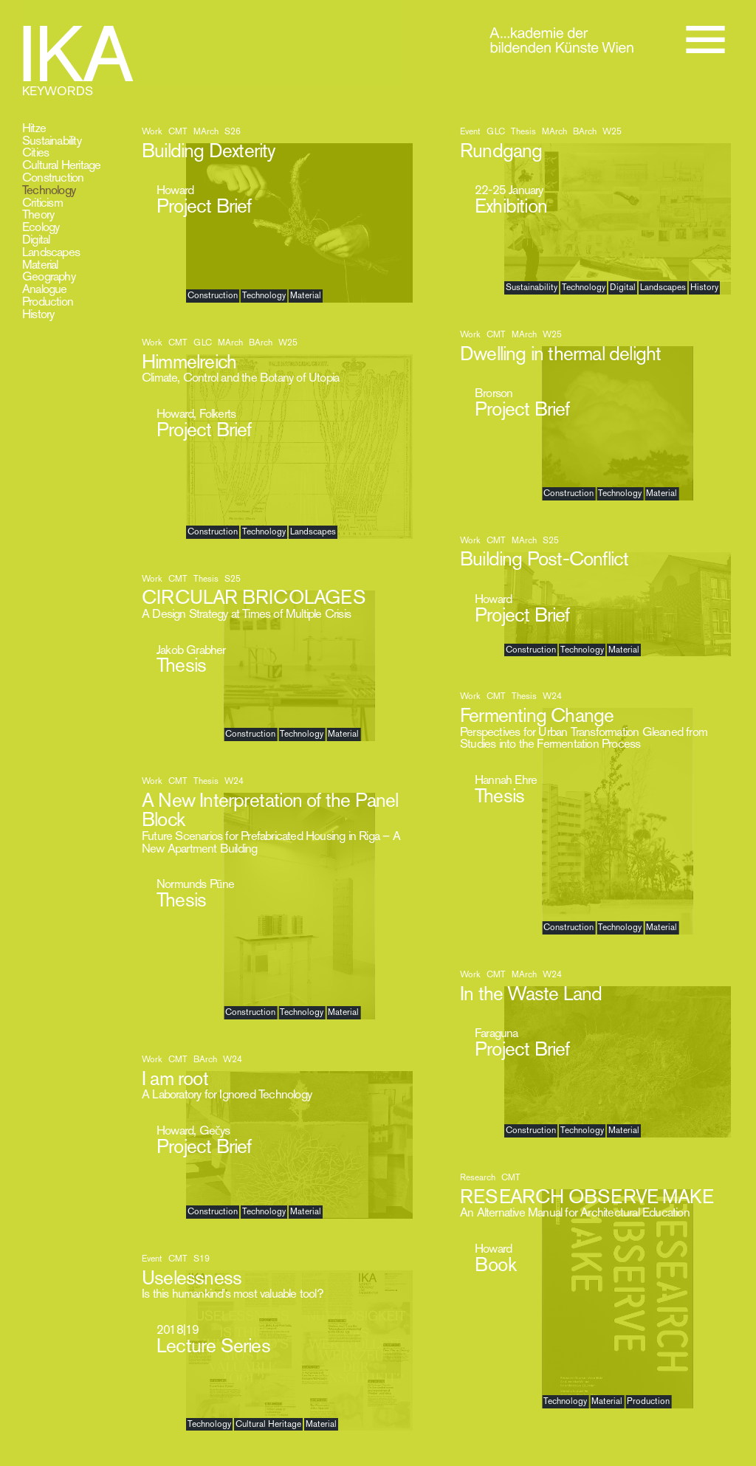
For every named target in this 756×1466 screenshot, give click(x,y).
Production (47, 301)
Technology (48, 190)
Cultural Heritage (61, 164)
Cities (35, 152)
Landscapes (51, 252)
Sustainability (51, 140)
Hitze (34, 128)
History (38, 314)
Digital (35, 239)
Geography (48, 276)
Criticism (42, 202)
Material (40, 264)
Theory (38, 214)
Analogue (44, 289)
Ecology (40, 226)
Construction (52, 177)
